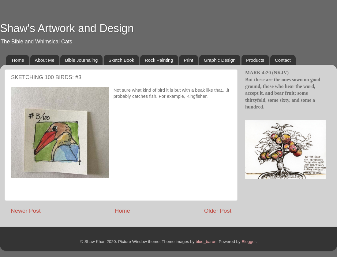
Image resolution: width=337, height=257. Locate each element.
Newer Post (26, 210)
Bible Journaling (81, 60)
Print (188, 60)
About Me (44, 60)
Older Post (217, 210)
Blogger (249, 241)
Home (18, 60)
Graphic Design (219, 60)
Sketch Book (121, 60)
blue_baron (206, 241)
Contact (283, 60)
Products (255, 60)
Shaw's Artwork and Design (67, 28)
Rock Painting (159, 60)
